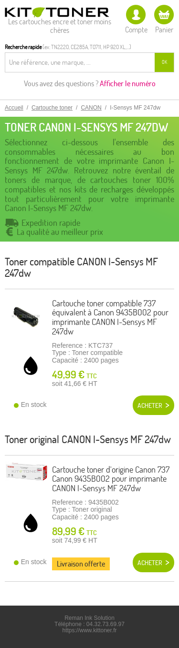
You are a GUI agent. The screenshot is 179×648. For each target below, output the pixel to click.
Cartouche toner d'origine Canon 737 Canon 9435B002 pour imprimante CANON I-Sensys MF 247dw (110, 479)
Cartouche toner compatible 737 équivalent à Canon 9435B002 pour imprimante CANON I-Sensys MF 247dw (110, 317)
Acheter (149, 405)
